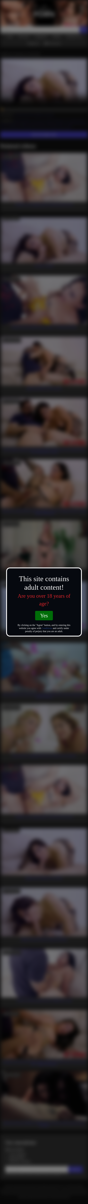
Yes (44, 616)
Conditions (47, 628)
